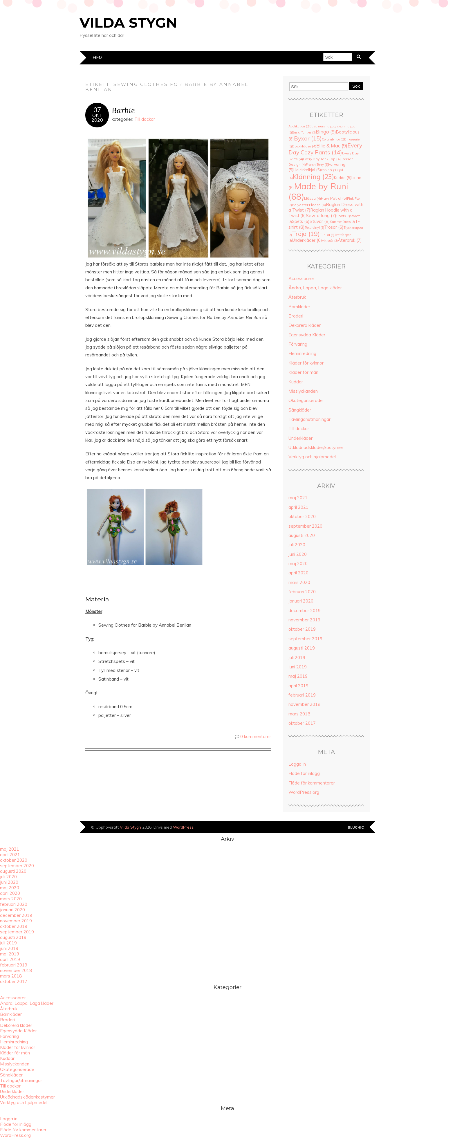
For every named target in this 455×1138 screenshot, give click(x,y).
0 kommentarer (255, 736)
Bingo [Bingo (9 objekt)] (326, 132)
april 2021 (298, 507)
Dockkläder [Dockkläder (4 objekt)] (304, 146)
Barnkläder (299, 306)
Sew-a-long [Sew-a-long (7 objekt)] (321, 215)
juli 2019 (296, 657)
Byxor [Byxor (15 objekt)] (308, 138)
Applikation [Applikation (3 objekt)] (298, 126)
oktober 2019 (302, 629)
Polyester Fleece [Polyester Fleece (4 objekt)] (309, 205)
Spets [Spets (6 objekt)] (301, 221)
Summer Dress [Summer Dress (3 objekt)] (342, 222)
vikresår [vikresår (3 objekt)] (330, 241)
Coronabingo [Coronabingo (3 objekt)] (333, 139)
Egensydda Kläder (306, 335)
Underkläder (300, 438)
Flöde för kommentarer (311, 783)
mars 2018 (299, 714)
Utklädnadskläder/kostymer (315, 447)
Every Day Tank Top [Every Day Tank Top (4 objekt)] (322, 159)
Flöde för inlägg (304, 773)
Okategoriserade (305, 400)
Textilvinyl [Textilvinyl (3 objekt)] (314, 228)
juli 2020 (296, 544)
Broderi (295, 316)
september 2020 (305, 526)
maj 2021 (298, 497)
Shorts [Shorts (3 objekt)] (343, 216)
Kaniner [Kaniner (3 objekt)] (329, 170)
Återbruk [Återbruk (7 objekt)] (350, 240)
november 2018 (304, 704)
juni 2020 (297, 554)
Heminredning (302, 353)
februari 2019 (302, 695)
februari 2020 (302, 591)
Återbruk (297, 297)
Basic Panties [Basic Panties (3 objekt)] (304, 132)
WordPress (183, 827)
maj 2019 (298, 676)
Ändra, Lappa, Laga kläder (315, 288)
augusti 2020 (301, 535)
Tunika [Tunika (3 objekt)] (327, 235)
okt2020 (97, 117)
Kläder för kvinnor (306, 363)
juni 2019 (297, 667)
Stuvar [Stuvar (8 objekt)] (320, 221)
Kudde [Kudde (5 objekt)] (342, 177)
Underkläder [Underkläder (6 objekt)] (307, 240)
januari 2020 (300, 601)
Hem (97, 57)
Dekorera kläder (304, 325)
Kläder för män (303, 372)
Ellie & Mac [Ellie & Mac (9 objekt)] (331, 146)
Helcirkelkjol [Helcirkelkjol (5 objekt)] (307, 169)
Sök (356, 86)
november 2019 (304, 620)
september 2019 (305, 638)
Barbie (123, 110)
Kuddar (295, 382)
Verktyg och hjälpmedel (312, 456)
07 (97, 110)
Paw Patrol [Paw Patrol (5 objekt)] (334, 198)
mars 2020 (299, 582)
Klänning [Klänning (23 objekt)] (313, 176)
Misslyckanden (303, 391)
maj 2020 (298, 563)
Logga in (297, 764)
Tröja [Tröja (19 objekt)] (306, 233)
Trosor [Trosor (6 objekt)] (334, 227)
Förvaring (297, 344)
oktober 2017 (302, 723)
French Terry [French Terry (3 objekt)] (317, 165)
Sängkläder (299, 410)
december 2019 (304, 610)
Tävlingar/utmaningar (309, 419)
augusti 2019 (301, 648)
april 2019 (298, 685)
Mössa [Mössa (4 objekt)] (312, 198)
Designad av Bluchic (356, 827)
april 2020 (298, 573)
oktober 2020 (302, 516)
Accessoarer (301, 278)
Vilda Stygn (128, 22)
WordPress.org (303, 792)
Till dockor (144, 119)
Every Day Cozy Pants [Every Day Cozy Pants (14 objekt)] (325, 149)
